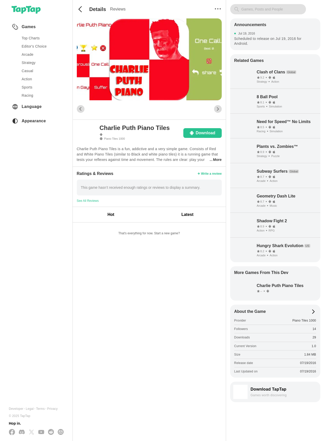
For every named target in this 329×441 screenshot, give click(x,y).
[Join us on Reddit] (51, 432)
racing (27, 95)
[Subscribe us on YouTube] (41, 432)
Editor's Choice (34, 46)
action (27, 79)
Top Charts (31, 38)
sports (27, 87)
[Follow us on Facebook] (12, 432)
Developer (16, 409)
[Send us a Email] (61, 432)
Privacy (52, 409)
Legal (30, 409)
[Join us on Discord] (22, 432)
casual (27, 71)
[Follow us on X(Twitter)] (31, 432)
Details (97, 9)
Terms (40, 409)
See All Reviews (88, 201)
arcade (28, 54)
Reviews (117, 9)
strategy (29, 63)
